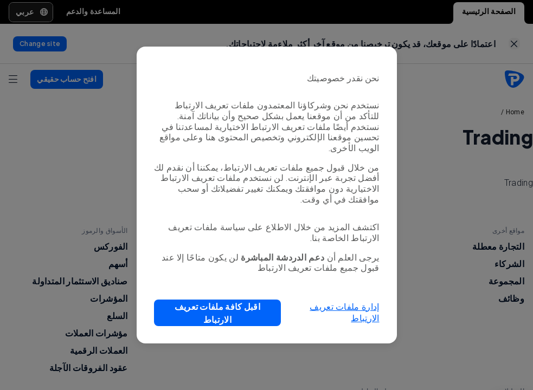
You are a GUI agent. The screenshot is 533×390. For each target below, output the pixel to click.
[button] (217, 313)
